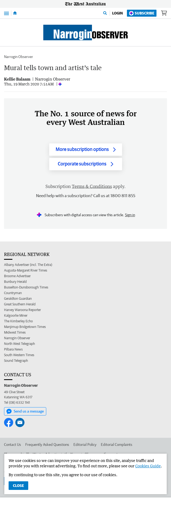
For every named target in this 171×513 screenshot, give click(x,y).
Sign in (130, 215)
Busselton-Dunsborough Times (26, 287)
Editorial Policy (85, 444)
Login (117, 13)
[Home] (15, 13)
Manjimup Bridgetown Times (25, 327)
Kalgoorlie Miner (15, 315)
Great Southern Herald (19, 304)
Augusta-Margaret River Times (25, 270)
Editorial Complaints (116, 444)
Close (18, 485)
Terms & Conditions (92, 186)
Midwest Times (15, 332)
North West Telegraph (19, 344)
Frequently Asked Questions (47, 444)
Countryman (13, 293)
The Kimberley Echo (18, 321)
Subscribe (141, 13)
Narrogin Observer (18, 57)
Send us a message (25, 411)
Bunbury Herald (15, 282)
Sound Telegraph (16, 361)
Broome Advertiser (17, 276)
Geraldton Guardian (18, 299)
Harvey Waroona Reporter (22, 310)
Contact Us (12, 444)
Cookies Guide (148, 466)
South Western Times (19, 355)
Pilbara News (13, 349)
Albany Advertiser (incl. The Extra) (28, 265)
